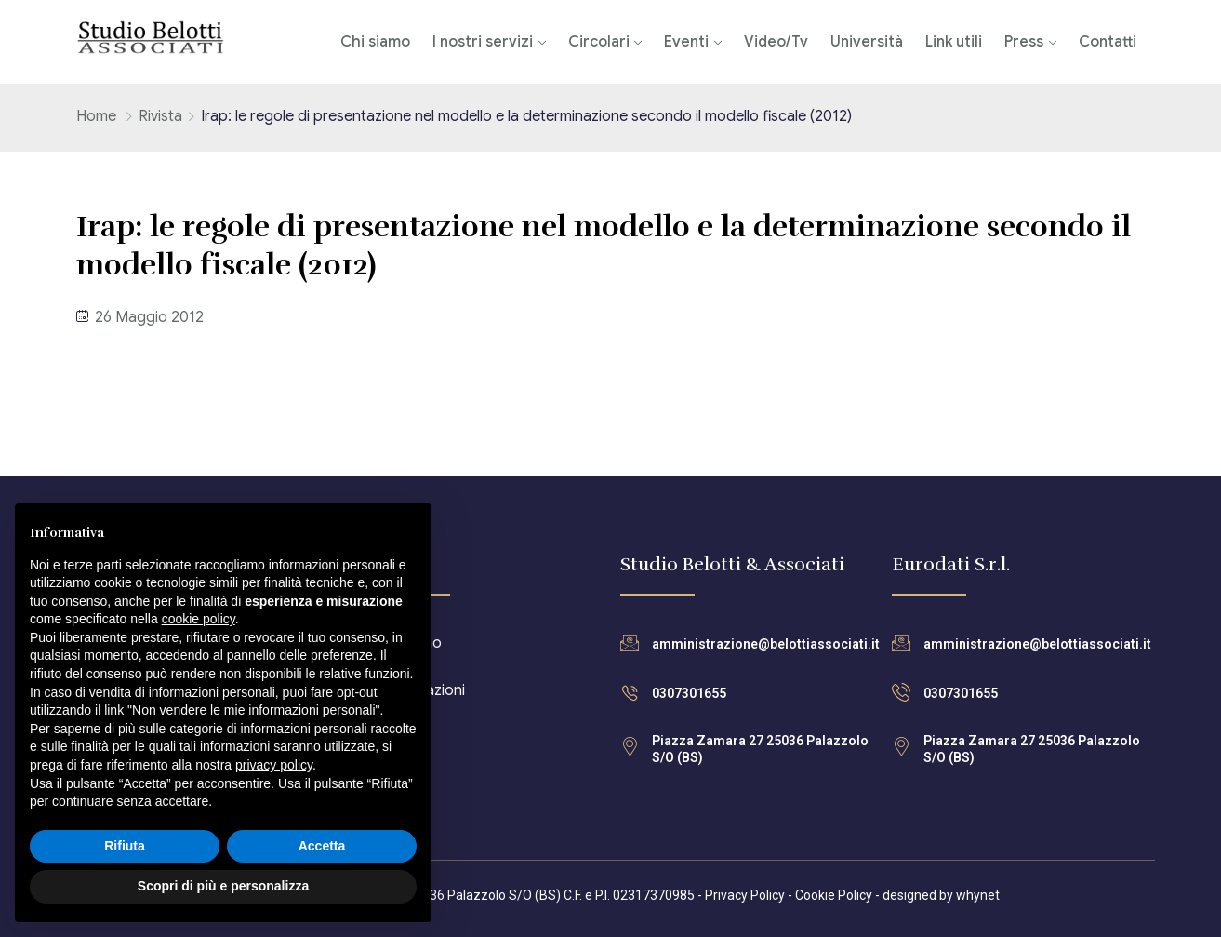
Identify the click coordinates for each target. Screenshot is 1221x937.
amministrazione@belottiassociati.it (766, 643)
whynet (978, 895)
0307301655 (689, 693)
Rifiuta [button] (124, 845)
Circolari (599, 42)
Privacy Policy (745, 895)
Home (96, 116)
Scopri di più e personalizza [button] (223, 885)
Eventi (686, 42)
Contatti (1107, 42)
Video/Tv (776, 42)
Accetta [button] (322, 845)
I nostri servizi (482, 42)
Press (1023, 42)
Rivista (160, 116)
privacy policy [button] (273, 764)
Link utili (953, 42)
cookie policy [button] (198, 618)
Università (866, 42)
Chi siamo (375, 42)
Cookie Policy (833, 895)
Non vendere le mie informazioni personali (253, 710)
